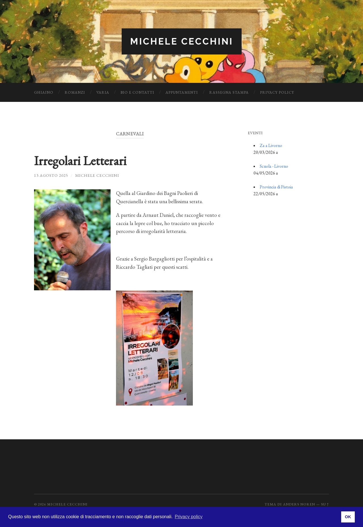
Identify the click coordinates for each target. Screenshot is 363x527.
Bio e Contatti (137, 92)
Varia (102, 92)
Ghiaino (43, 92)
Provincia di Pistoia (276, 187)
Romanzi (75, 92)
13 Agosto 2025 (51, 175)
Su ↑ (325, 504)
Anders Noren (299, 504)
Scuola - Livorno (274, 166)
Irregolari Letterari (80, 160)
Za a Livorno (271, 145)
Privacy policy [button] (188, 516)
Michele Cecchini (181, 41)
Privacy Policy (277, 92)
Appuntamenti (182, 92)
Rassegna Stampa (229, 92)
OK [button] (348, 517)
